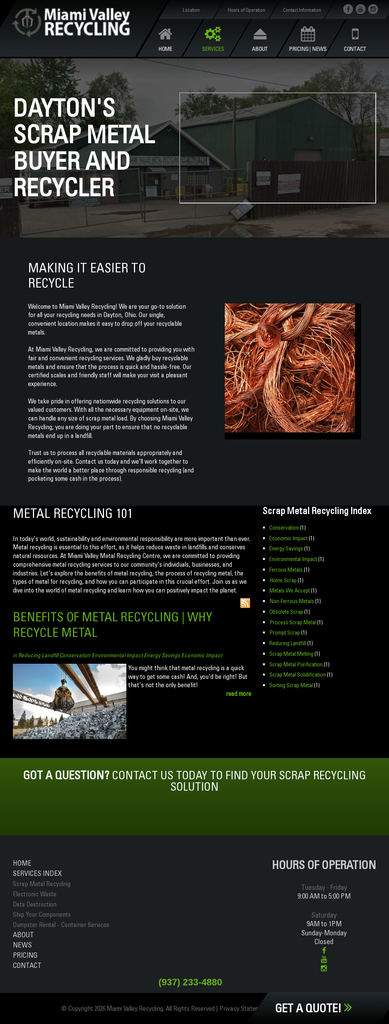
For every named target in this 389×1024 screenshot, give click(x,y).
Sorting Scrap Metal (291, 683)
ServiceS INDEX (37, 873)
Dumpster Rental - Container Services (61, 925)
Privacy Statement (245, 1009)
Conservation (74, 655)
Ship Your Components (42, 914)
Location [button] (191, 10)
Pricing (25, 955)
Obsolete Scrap (285, 610)
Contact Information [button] (302, 10)
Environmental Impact (117, 655)
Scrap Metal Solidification (297, 673)
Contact (27, 965)
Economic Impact (201, 655)
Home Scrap (282, 579)
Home (22, 863)
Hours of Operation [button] (246, 10)
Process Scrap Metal (292, 621)
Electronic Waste (34, 894)
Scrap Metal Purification (295, 662)
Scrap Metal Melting (291, 652)
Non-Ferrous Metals (291, 600)
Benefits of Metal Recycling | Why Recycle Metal (116, 624)
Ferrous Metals (285, 569)
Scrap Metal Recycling (41, 884)
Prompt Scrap (284, 631)
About (23, 934)
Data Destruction (34, 904)
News (22, 944)
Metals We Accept (289, 590)
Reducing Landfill (38, 655)
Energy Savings (162, 655)
